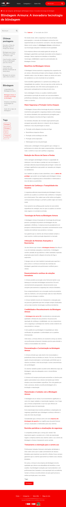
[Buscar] (62, 3)
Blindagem (8, 85)
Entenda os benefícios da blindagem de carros (10, 103)
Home (19, 4)
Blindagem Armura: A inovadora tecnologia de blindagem (10, 96)
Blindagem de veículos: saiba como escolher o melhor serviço (9, 76)
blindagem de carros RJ (33, 316)
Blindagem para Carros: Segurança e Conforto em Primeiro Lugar (9, 53)
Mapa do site (46, 496)
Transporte (7, 136)
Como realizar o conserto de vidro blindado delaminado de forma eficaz (9, 69)
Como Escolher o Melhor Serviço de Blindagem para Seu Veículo (9, 61)
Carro (5, 132)
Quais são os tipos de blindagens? (10, 109)
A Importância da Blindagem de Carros (10, 90)
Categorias (26, 4)
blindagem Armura (48, 247)
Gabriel (30, 32)
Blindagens (7, 128)
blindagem (29, 483)
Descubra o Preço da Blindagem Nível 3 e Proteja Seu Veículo (8, 46)
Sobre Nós (37, 4)
